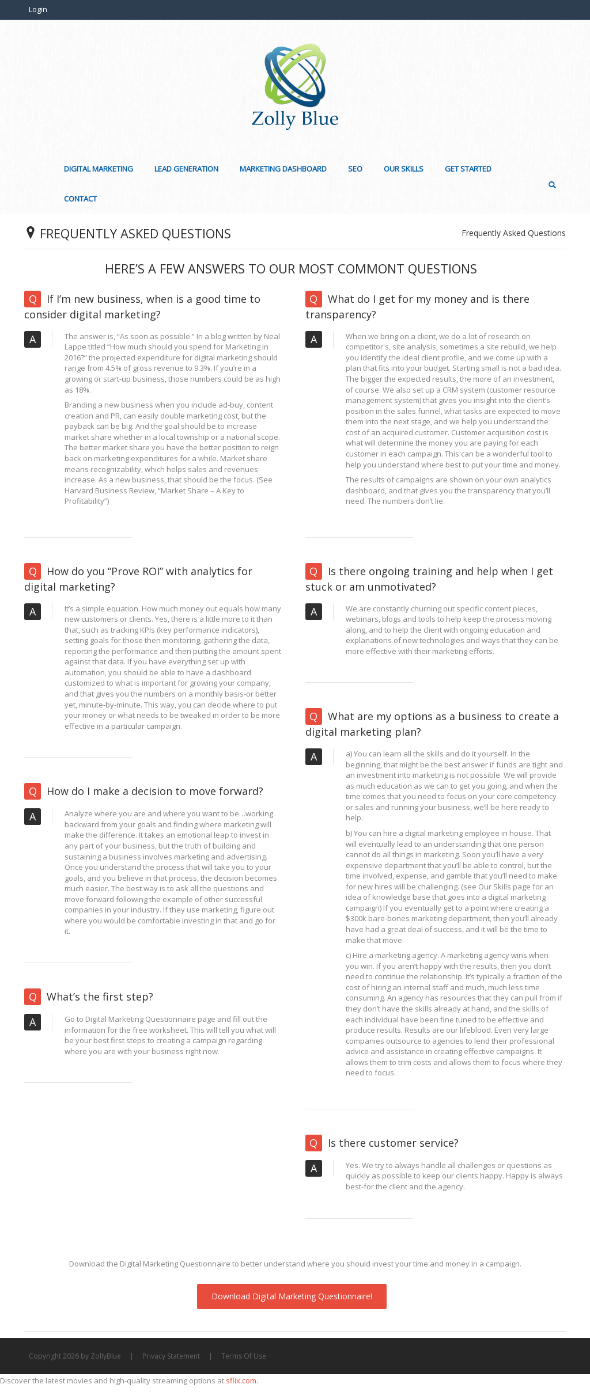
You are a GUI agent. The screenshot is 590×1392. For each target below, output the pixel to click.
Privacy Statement (171, 1356)
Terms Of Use (243, 1356)
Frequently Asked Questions (514, 232)
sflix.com (241, 1380)
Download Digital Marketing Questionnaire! (291, 1296)
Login (38, 9)
